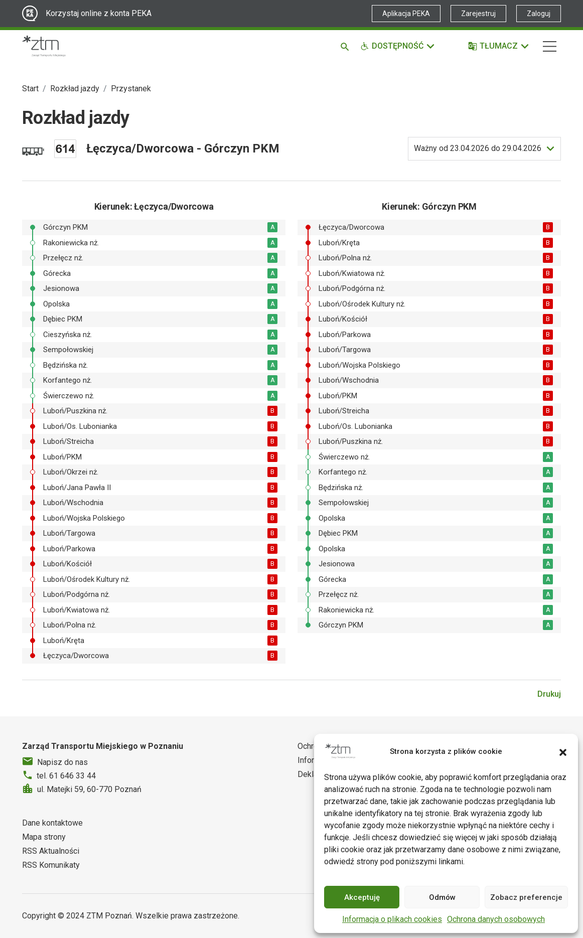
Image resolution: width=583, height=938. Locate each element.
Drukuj (549, 694)
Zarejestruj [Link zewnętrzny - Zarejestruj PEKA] (478, 14)
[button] (563, 751)
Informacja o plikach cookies (392, 919)
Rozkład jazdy (74, 88)
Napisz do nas (62, 762)
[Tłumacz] (499, 46)
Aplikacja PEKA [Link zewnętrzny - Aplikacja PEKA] (406, 14)
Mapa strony (44, 837)
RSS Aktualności (50, 851)
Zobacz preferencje (526, 897)
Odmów (442, 897)
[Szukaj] (346, 46)
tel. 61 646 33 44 (66, 775)
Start (30, 88)
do (477, 148)
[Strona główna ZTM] (44, 46)
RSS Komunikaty (51, 865)
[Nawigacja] (549, 46)
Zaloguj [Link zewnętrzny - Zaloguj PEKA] (538, 14)
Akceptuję (362, 897)
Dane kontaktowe (52, 823)
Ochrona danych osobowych (496, 919)
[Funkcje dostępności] (398, 46)
